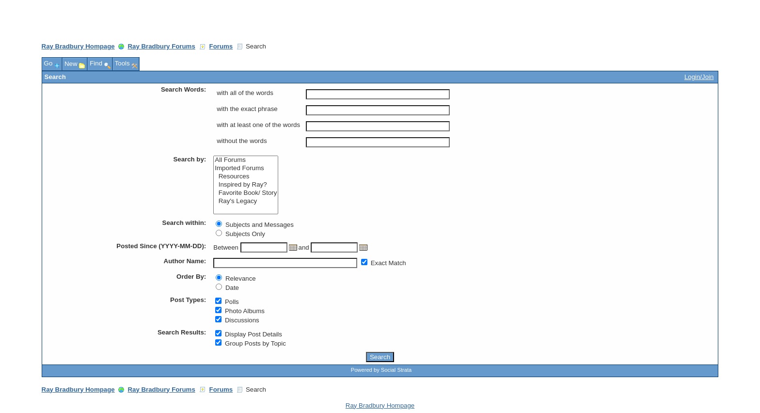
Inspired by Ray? (246, 185)
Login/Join (698, 76)
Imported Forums (246, 168)
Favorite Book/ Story (246, 193)
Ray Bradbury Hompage (78, 46)
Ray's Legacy (246, 201)
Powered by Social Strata (381, 370)
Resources (246, 177)
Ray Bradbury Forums (161, 46)
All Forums (246, 160)
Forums (221, 46)
